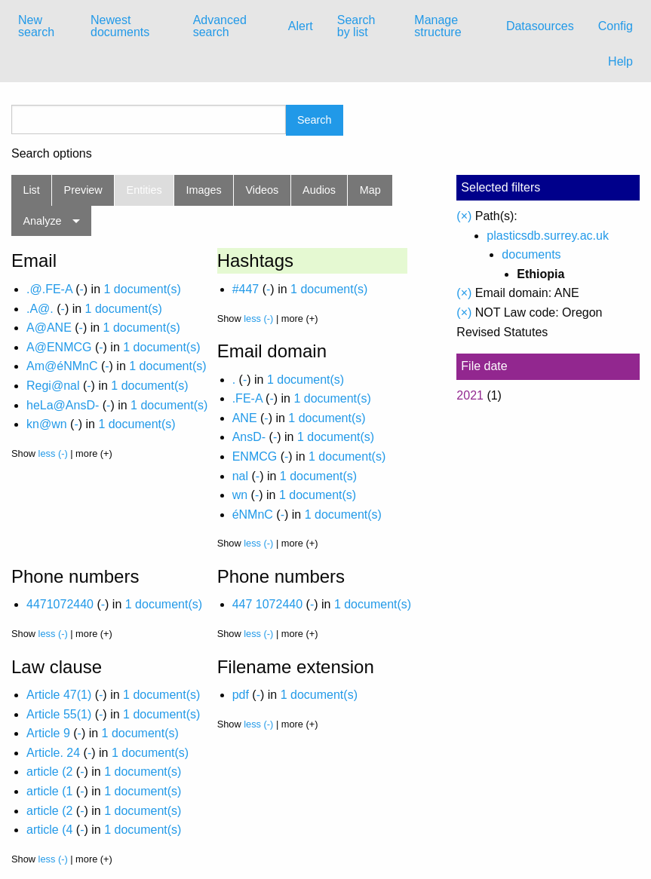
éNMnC (252, 514)
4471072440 (60, 604)
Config (615, 26)
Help (620, 61)
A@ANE (49, 327)
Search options (51, 154)
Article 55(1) (58, 714)
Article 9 (48, 733)
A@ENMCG (58, 347)
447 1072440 (267, 604)
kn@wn (46, 424)
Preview (83, 190)
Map (370, 190)
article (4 (49, 829)
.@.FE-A (49, 289)
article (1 (49, 791)
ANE (244, 418)
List (31, 190)
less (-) (53, 453)
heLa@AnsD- (62, 405)
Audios (319, 190)
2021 (470, 395)
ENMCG (255, 456)
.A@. (40, 308)
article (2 (49, 771)
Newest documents (120, 26)
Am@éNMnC (61, 366)
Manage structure (437, 26)
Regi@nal (53, 385)
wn (239, 495)
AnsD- (249, 436)
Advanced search (220, 26)
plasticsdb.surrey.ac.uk (548, 235)
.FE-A (247, 398)
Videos (262, 190)
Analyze (42, 221)
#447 (245, 289)
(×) (463, 216)
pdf (240, 694)
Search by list (356, 26)
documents (531, 254)
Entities (144, 190)
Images (204, 190)
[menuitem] (42, 26)
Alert (300, 26)
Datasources (540, 26)
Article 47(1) (58, 694)
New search (36, 26)
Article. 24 (53, 752)
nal (240, 476)
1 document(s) (141, 289)
